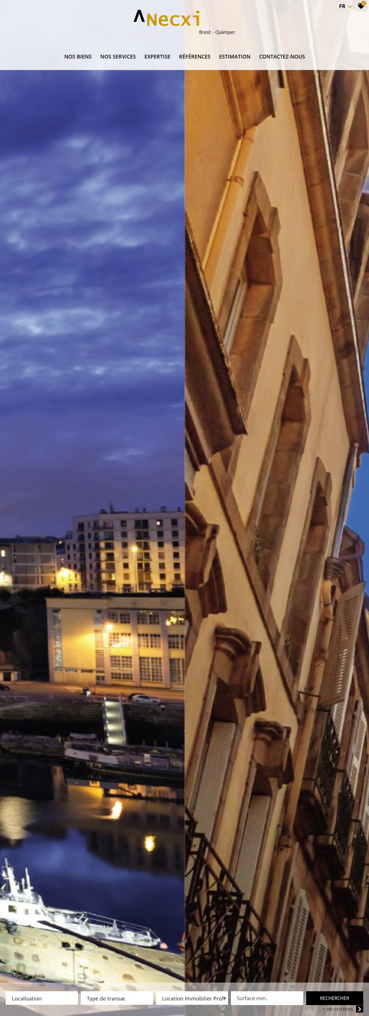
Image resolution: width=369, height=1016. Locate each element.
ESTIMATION (235, 56)
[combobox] (42, 999)
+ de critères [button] (342, 1009)
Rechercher (334, 999)
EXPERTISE (157, 56)
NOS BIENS (78, 56)
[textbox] (42, 997)
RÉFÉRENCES (194, 56)
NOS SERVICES (118, 56)
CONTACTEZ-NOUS (282, 56)
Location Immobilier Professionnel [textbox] (193, 999)
